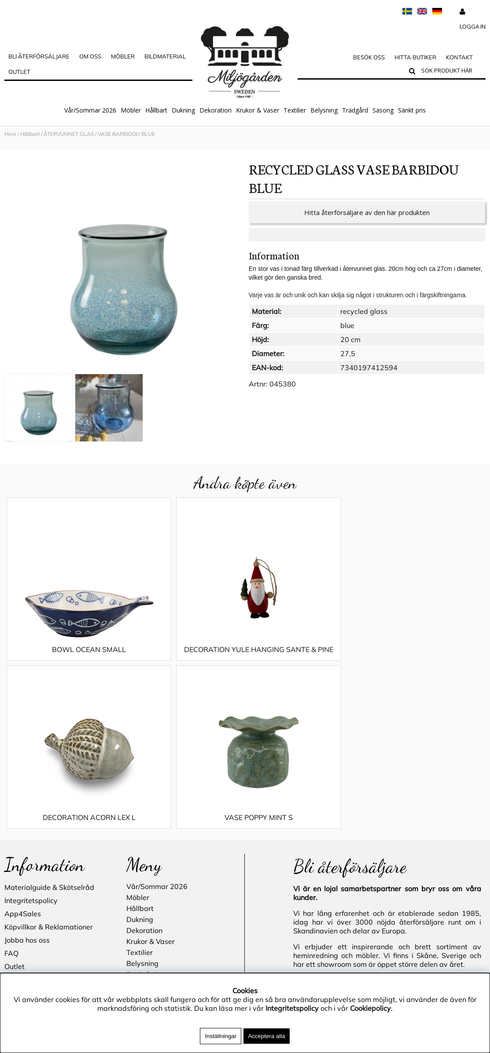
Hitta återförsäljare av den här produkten (367, 212)
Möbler (131, 110)
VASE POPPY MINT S (425, 649)
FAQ (11, 793)
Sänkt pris (412, 110)
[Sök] (451, 71)
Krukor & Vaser (257, 110)
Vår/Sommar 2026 (90, 110)
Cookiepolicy (370, 1008)
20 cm (350, 339)
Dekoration (215, 110)
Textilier (295, 110)
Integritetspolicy (31, 740)
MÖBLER (123, 56)
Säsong (383, 110)
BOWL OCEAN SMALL (65, 649)
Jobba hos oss (27, 780)
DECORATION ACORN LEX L (305, 649)
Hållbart (156, 110)
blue (347, 325)
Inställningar (220, 1036)
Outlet (19, 71)
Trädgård (355, 110)
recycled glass (363, 311)
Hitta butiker (415, 57)
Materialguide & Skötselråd (49, 727)
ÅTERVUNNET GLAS (69, 134)
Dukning (183, 110)
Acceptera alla (266, 1036)
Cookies (16, 820)
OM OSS (90, 56)
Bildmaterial (165, 56)
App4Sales (22, 754)
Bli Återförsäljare (39, 56)
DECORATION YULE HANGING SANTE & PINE (185, 654)
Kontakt (459, 57)
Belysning (324, 110)
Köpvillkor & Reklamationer (48, 767)
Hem (10, 134)
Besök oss (369, 57)
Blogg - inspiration (34, 859)
